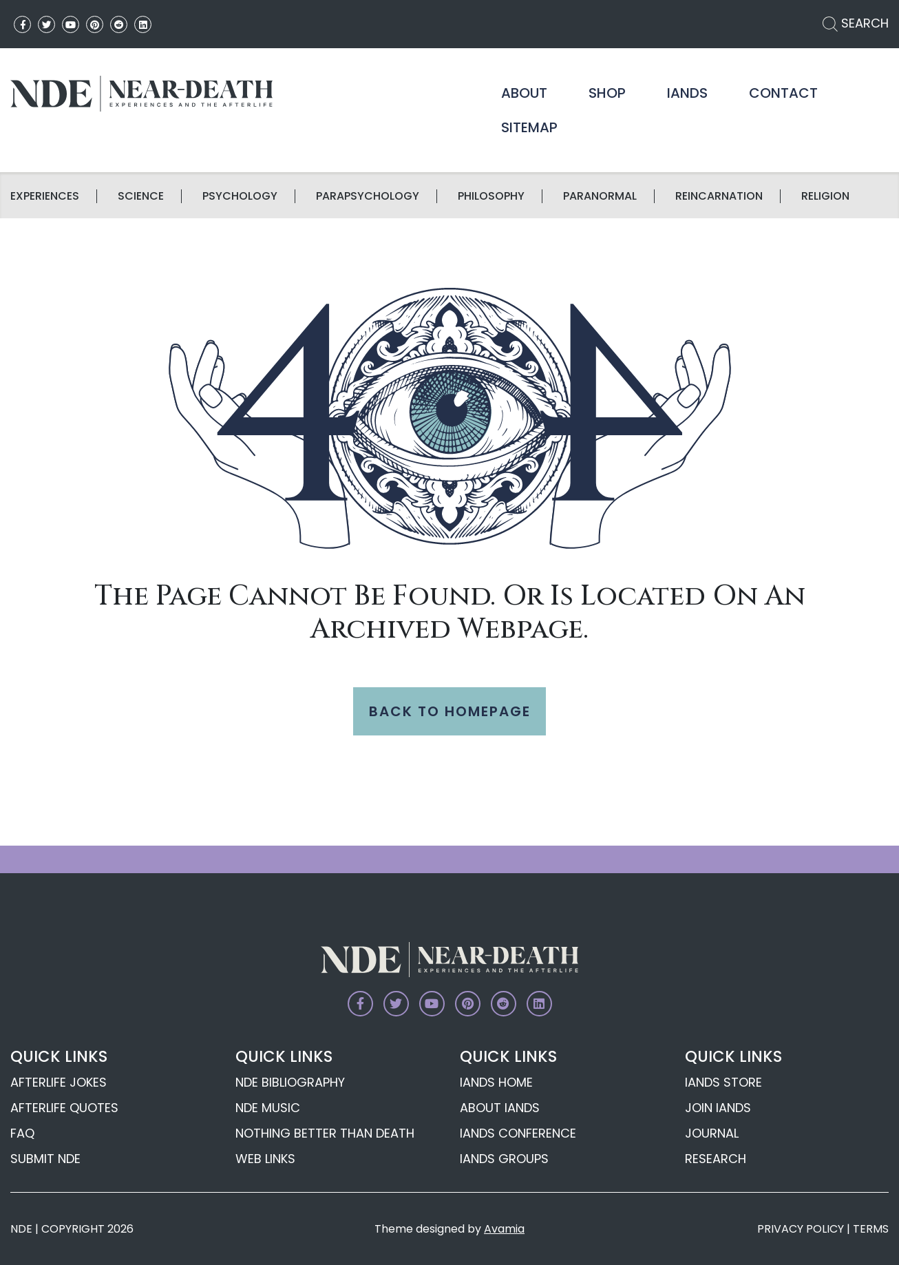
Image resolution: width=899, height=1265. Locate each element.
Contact (783, 93)
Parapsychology (367, 196)
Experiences (44, 196)
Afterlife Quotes (64, 1107)
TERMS (871, 1229)
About (524, 93)
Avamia (504, 1229)
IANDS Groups (504, 1158)
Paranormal (600, 196)
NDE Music (267, 1107)
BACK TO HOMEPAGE (450, 711)
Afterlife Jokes (58, 1082)
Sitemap (529, 127)
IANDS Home (496, 1082)
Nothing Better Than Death (324, 1133)
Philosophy (491, 196)
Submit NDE (45, 1158)
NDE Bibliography (290, 1082)
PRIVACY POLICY (800, 1229)
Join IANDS (718, 1107)
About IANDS (500, 1107)
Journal (712, 1133)
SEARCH (856, 23)
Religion (825, 196)
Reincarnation (719, 196)
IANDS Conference (518, 1133)
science (141, 196)
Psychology (239, 196)
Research (715, 1158)
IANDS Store (723, 1082)
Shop (607, 93)
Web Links (265, 1158)
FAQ (22, 1133)
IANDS (687, 93)
